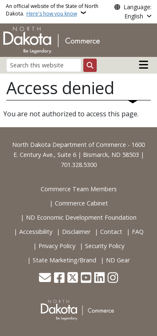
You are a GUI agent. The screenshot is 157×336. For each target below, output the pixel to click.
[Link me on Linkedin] (99, 278)
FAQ (138, 232)
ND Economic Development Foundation (81, 217)
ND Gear (118, 260)
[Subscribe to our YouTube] (86, 278)
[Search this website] (43, 65)
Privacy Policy (57, 246)
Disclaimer (76, 232)
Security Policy (104, 246)
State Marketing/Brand (64, 260)
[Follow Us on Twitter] (72, 278)
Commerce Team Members (79, 189)
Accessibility (35, 232)
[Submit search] (90, 65)
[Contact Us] (45, 278)
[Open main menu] (143, 64)
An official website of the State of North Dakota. (52, 10)
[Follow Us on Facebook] (59, 278)
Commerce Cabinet (81, 203)
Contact (111, 232)
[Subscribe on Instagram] (113, 278)
